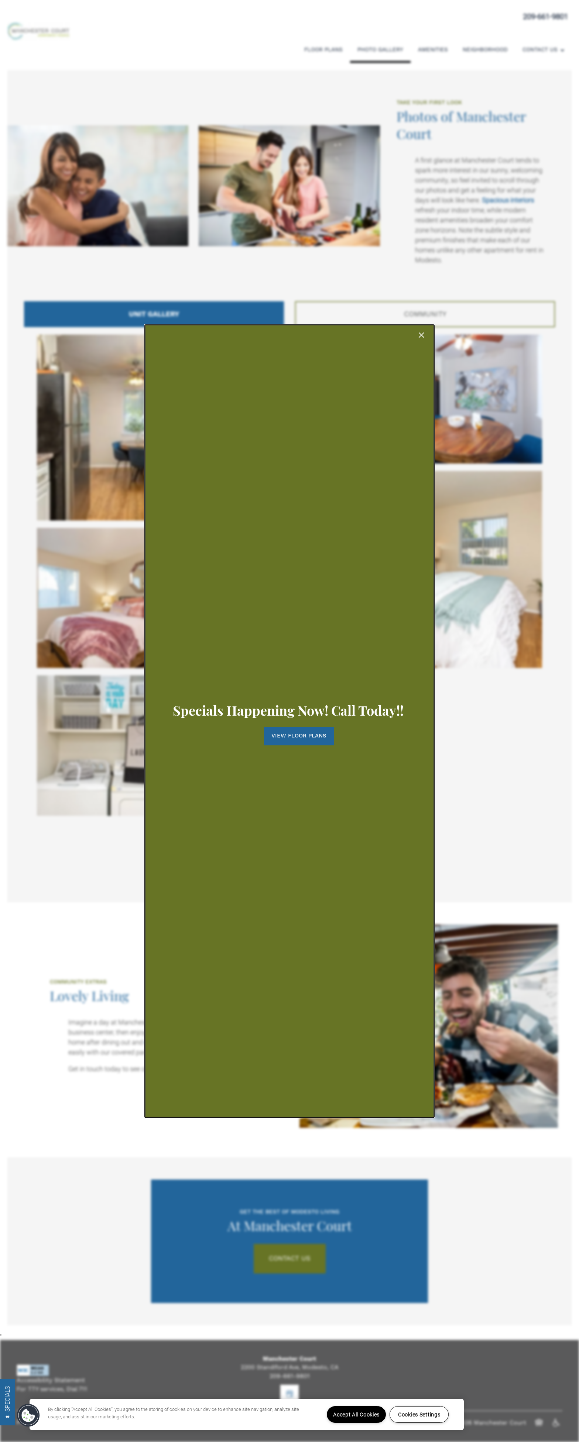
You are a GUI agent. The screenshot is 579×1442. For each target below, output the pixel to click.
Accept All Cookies (356, 1414)
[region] (247, 1414)
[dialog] (289, 721)
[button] (290, 736)
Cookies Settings (419, 1414)
